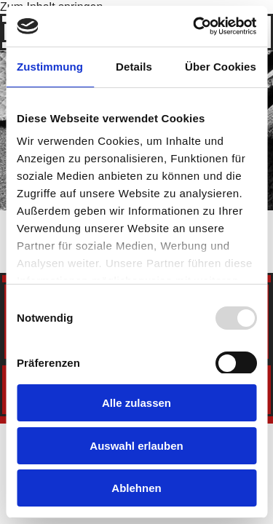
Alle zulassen (136, 403)
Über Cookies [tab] (220, 66)
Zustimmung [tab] (50, 66)
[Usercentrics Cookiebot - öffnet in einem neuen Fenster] (194, 26)
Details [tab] (134, 66)
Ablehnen (136, 488)
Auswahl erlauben (136, 446)
